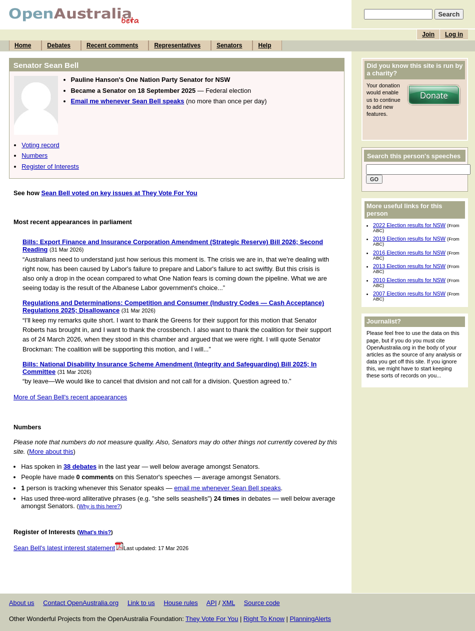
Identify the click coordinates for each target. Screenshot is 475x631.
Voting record (40, 145)
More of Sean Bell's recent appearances (70, 397)
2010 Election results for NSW (409, 280)
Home (22, 45)
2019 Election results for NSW (409, 239)
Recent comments (112, 45)
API (211, 603)
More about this (51, 451)
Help (264, 45)
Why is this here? (99, 506)
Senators (229, 45)
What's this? (95, 532)
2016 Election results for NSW (409, 253)
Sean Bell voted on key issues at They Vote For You (119, 193)
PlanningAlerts (311, 619)
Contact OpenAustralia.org (80, 603)
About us (21, 603)
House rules (181, 603)
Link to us (141, 603)
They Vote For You (212, 619)
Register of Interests (50, 166)
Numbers (35, 155)
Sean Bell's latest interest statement (69, 548)
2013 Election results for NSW (409, 266)
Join (428, 34)
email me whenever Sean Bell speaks (227, 488)
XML (228, 603)
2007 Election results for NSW (409, 294)
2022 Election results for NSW (409, 225)
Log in (454, 34)
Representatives (177, 45)
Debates (58, 45)
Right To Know (264, 619)
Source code (262, 603)
